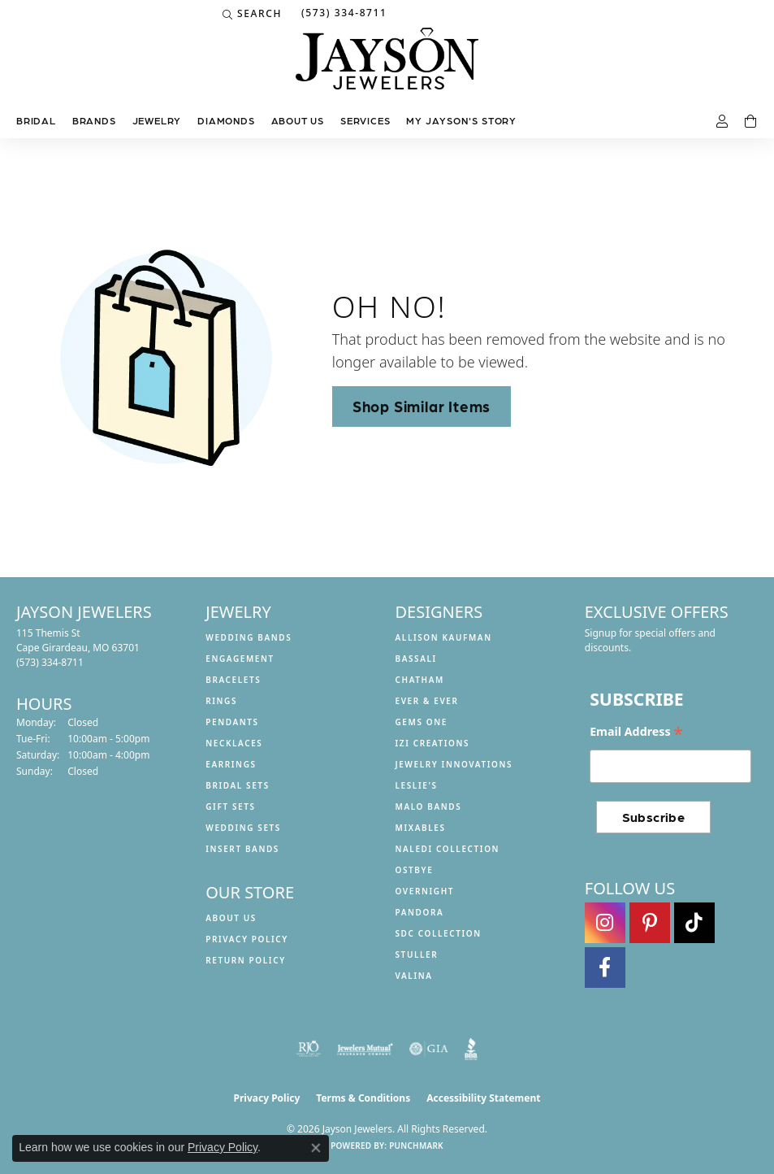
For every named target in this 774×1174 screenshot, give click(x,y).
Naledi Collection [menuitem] (448, 848)
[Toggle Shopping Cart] (751, 122)
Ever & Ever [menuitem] (427, 701)
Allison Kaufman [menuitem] (444, 637)
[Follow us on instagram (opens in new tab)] (605, 922)
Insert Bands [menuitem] (242, 848)
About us (297, 120)
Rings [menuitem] (221, 701)
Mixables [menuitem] (421, 827)
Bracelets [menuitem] (233, 679)
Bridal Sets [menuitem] (237, 785)
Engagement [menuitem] (240, 658)
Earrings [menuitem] (230, 764)
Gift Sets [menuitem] (230, 806)
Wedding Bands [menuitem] (248, 637)
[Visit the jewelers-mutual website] (365, 1049)
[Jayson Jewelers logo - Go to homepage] (387, 67)
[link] (342, 14)
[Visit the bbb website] (471, 1049)
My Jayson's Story (461, 120)
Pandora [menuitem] (420, 912)
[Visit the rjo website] (308, 1049)
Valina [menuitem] (414, 975)
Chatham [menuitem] (420, 679)
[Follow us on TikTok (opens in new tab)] (694, 922)
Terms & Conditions (363, 1098)
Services (365, 120)
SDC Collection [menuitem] (439, 933)
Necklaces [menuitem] (233, 743)
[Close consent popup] (316, 1148)
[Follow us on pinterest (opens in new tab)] (649, 922)
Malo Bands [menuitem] (429, 806)
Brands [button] (94, 120)
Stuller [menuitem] (417, 954)
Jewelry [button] (157, 120)
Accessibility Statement (483, 1098)
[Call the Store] (50, 662)
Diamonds (225, 120)
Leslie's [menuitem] (417, 785)
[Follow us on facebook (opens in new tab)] (605, 967)
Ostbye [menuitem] (415, 870)
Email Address (636, 731)
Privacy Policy (246, 939)
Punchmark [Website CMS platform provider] (416, 1145)
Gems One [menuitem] (422, 722)
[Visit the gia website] (428, 1049)
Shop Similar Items (421, 406)
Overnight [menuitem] (425, 891)
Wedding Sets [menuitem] (243, 827)
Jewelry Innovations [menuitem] (454, 764)
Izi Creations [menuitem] (433, 743)
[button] (252, 14)
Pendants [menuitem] (231, 722)
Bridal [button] (36, 120)
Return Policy (245, 960)
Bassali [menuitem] (416, 658)
